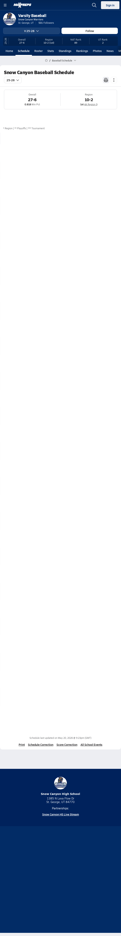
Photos (97, 51)
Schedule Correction (40, 744)
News (110, 51)
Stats (50, 51)
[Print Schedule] (106, 80)
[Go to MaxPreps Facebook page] (89, 858)
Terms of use (45, 882)
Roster (38, 51)
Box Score (110, 153)
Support (60, 893)
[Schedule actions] (114, 80)
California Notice (72, 882)
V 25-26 (31, 31)
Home (9, 51)
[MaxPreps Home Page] (46, 60)
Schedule (24, 51)
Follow (89, 31)
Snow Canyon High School (60, 786)
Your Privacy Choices (60, 888)
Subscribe (48, 876)
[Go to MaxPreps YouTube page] (46, 858)
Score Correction (67, 744)
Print (22, 744)
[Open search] (94, 5)
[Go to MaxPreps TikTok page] (32, 858)
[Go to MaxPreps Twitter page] (75, 858)
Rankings (82, 51)
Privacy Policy (70, 876)
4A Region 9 (90, 104)
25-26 (13, 80)
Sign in (110, 5)
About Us (49, 869)
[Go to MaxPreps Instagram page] (60, 858)
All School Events (91, 744)
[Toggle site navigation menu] (5, 5)
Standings (65, 51)
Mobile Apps (69, 869)
